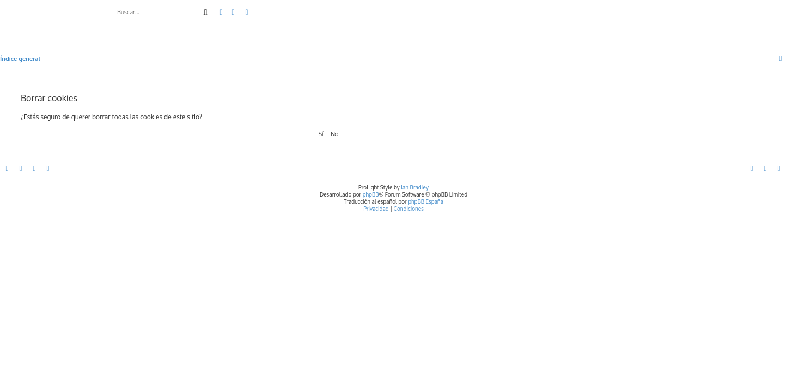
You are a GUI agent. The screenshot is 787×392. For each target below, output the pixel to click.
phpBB (371, 194)
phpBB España (425, 201)
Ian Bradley (415, 187)
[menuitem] (234, 12)
